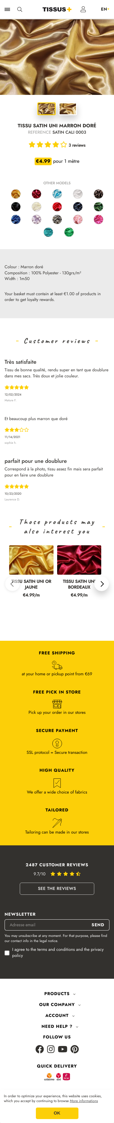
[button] (12, 584)
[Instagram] (51, 1049)
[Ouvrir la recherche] (20, 9)
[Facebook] (40, 1049)
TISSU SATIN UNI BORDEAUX (79, 584)
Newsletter (20, 914)
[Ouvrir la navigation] (7, 9)
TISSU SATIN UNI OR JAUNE (31, 584)
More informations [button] (84, 1101)
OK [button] (57, 1113)
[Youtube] (62, 1049)
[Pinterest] (75, 1049)
